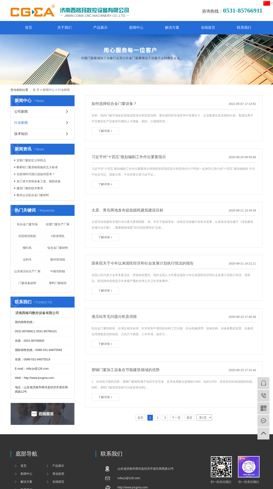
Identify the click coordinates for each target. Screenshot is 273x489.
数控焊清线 (57, 259)
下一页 (176, 417)
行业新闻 (64, 89)
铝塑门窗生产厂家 (58, 224)
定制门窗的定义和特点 (31, 160)
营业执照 (58, 473)
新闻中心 (136, 28)
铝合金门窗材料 (57, 247)
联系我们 (244, 28)
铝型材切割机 (27, 236)
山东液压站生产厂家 (27, 271)
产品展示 (100, 28)
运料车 (27, 259)
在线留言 (208, 28)
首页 (28, 28)
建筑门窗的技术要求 (30, 188)
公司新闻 (21, 111)
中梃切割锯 (57, 271)
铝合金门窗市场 (27, 224)
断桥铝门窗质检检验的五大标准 (37, 167)
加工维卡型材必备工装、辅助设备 (39, 181)
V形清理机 (57, 236)
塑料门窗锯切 (58, 283)
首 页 (36, 89)
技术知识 (21, 134)
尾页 (189, 417)
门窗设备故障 (27, 283)
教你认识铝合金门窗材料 (33, 195)
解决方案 (172, 28)
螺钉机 (27, 247)
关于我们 (64, 28)
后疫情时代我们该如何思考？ (36, 174)
